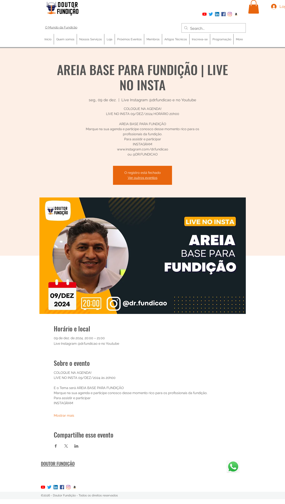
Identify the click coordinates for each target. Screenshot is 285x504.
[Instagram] (230, 14)
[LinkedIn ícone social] (217, 14)
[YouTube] (204, 14)
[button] (253, 7)
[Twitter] (211, 14)
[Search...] (213, 28)
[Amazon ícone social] (236, 14)
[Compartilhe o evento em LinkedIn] (76, 446)
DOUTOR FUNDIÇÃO (58, 463)
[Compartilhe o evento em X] (66, 446)
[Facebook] (223, 14)
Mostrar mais (64, 415)
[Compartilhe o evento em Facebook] (56, 446)
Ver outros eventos (142, 178)
